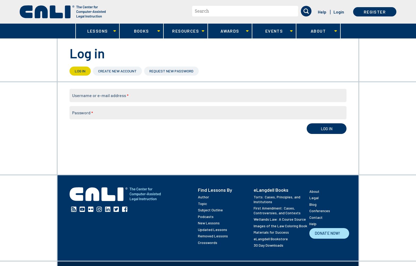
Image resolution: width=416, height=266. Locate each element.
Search (202, 11)
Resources (184, 31)
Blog (313, 204)
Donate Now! (327, 233)
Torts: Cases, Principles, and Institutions (277, 199)
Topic (202, 203)
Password (82, 112)
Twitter (116, 209)
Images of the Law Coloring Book (280, 226)
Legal (314, 197)
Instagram (99, 209)
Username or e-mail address (100, 95)
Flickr (90, 209)
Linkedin (107, 209)
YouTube (82, 209)
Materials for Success (271, 232)
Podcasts (206, 216)
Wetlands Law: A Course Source (280, 219)
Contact (316, 217)
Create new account (117, 71)
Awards (228, 31)
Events (272, 31)
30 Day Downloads (268, 245)
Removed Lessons (213, 236)
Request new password (171, 71)
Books (140, 31)
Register (375, 11)
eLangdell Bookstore (271, 239)
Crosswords (207, 242)
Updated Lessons (212, 229)
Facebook (124, 209)
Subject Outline (210, 210)
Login (338, 11)
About (316, 31)
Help (322, 11)
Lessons (96, 31)
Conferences (319, 210)
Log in (83, 71)
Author (203, 197)
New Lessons (209, 223)
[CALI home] (63, 11)
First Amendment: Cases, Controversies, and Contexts (277, 210)
